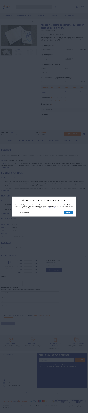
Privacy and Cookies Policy (50, 207)
